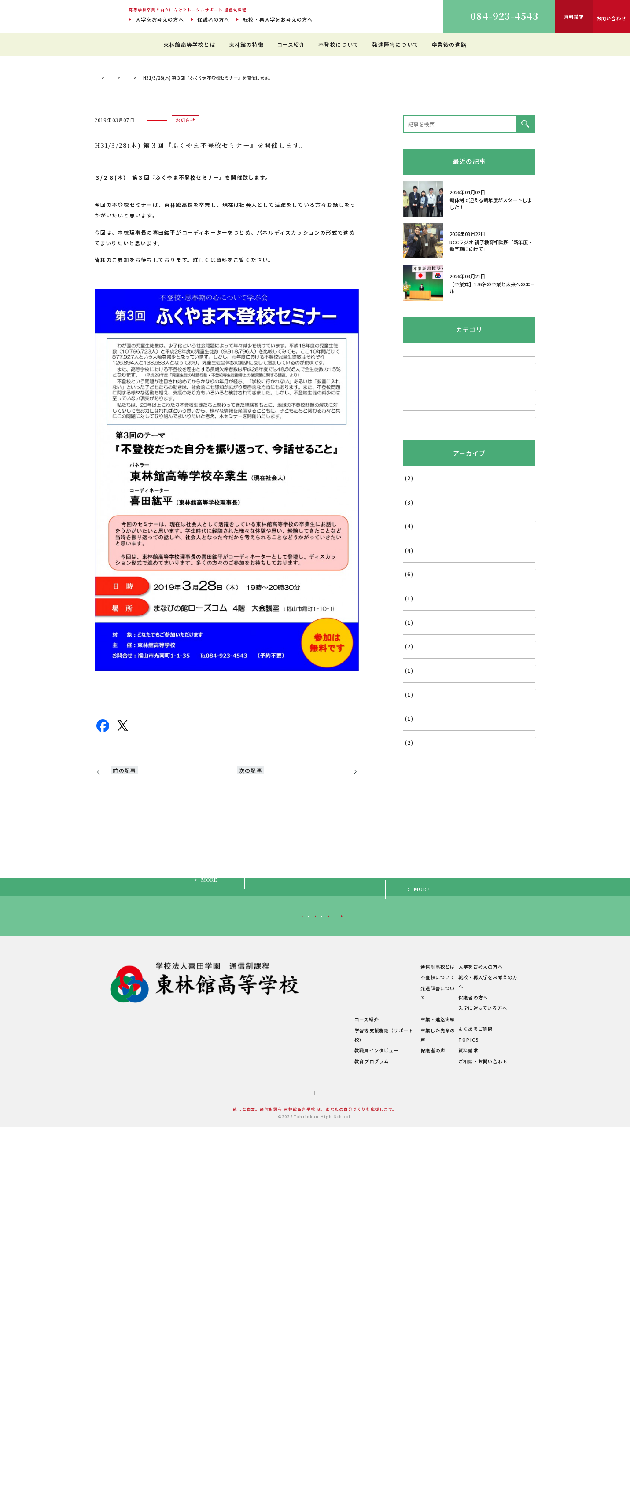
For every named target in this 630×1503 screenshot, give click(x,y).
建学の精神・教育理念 (257, 1372)
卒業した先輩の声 (415, 1414)
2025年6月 (416, 775)
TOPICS (187, 268)
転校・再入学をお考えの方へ (278, 19)
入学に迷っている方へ (449, 1292)
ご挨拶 (240, 1361)
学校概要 (243, 1426)
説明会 (411, 545)
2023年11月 (418, 943)
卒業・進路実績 (412, 1404)
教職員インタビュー (327, 1425)
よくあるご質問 (473, 1404)
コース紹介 (291, 44)
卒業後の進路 (449, 44)
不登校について (338, 44)
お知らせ (221, 268)
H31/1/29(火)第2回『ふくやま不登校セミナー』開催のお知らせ (163, 979)
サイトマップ (283, 1468)
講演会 (411, 662)
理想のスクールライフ (329, 1372)
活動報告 (414, 615)
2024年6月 (416, 871)
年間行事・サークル (255, 1405)
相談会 (411, 568)
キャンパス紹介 (250, 1383)
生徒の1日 (316, 1383)
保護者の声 (407, 1425)
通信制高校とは (412, 1351)
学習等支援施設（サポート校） (339, 1414)
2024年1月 (416, 920)
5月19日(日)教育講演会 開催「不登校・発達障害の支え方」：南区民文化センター (289, 984)
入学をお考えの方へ (160, 19)
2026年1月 (416, 727)
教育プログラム (322, 1436)
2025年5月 (416, 799)
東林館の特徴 (246, 44)
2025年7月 (416, 751)
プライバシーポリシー (336, 1468)
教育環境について (324, 1361)
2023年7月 (416, 992)
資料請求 (465, 1425)
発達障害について (395, 44)
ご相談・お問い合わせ (480, 1436)
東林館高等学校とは (189, 44)
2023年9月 (416, 968)
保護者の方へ (213, 19)
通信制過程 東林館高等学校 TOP (129, 268)
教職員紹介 (245, 1394)
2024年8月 (416, 847)
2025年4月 (416, 823)
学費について (247, 1415)
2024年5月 (416, 895)
